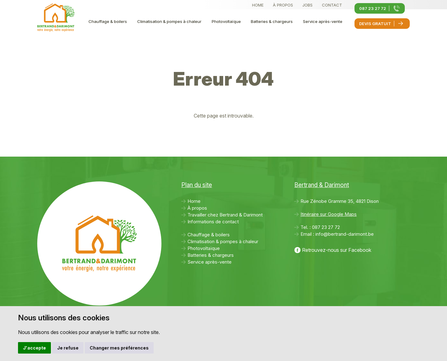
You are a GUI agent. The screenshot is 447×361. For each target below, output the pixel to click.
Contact (332, 4)
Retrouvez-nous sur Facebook (336, 250)
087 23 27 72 (372, 8)
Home (258, 4)
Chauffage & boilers (107, 21)
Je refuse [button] (68, 347)
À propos (283, 4)
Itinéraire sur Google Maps (328, 214)
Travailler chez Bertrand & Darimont (225, 215)
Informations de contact (213, 222)
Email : (337, 234)
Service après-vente (322, 21)
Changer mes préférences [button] (119, 347)
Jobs (307, 4)
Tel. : (320, 227)
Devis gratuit (375, 23)
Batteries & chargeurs (272, 21)
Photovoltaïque (226, 21)
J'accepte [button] (34, 347)
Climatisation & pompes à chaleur (169, 21)
